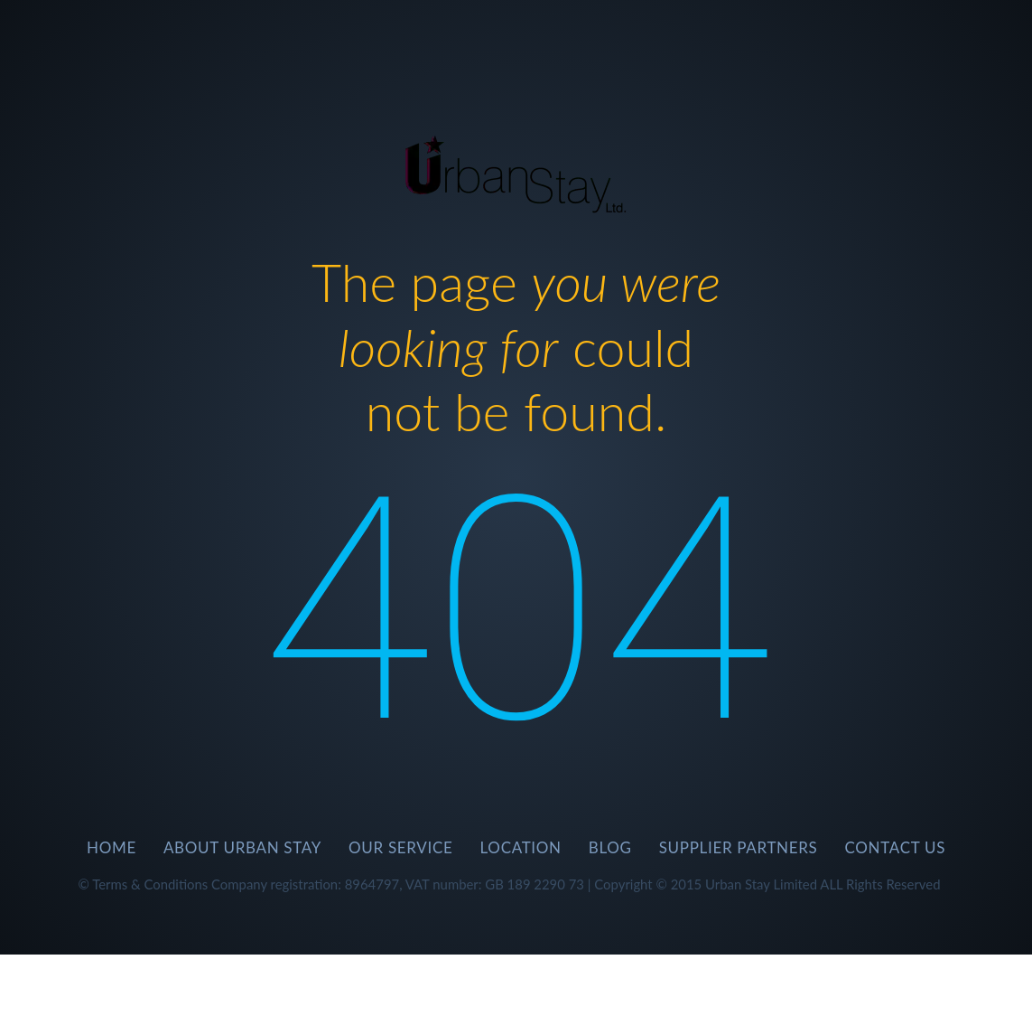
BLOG (610, 847)
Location (521, 847)
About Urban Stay (242, 847)
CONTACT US (895, 847)
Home (111, 847)
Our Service (400, 847)
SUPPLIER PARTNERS (738, 847)
